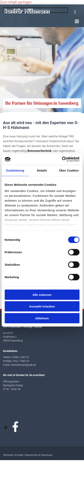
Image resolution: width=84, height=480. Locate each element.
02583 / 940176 (20, 357)
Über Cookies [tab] (69, 170)
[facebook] (15, 427)
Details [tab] (42, 170)
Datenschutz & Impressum (39, 455)
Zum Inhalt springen (16, 2)
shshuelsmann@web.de (23, 365)
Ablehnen (42, 318)
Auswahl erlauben (42, 306)
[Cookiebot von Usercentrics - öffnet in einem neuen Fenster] (61, 159)
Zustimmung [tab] (15, 170)
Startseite (8, 455)
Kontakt (19, 455)
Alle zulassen (42, 294)
